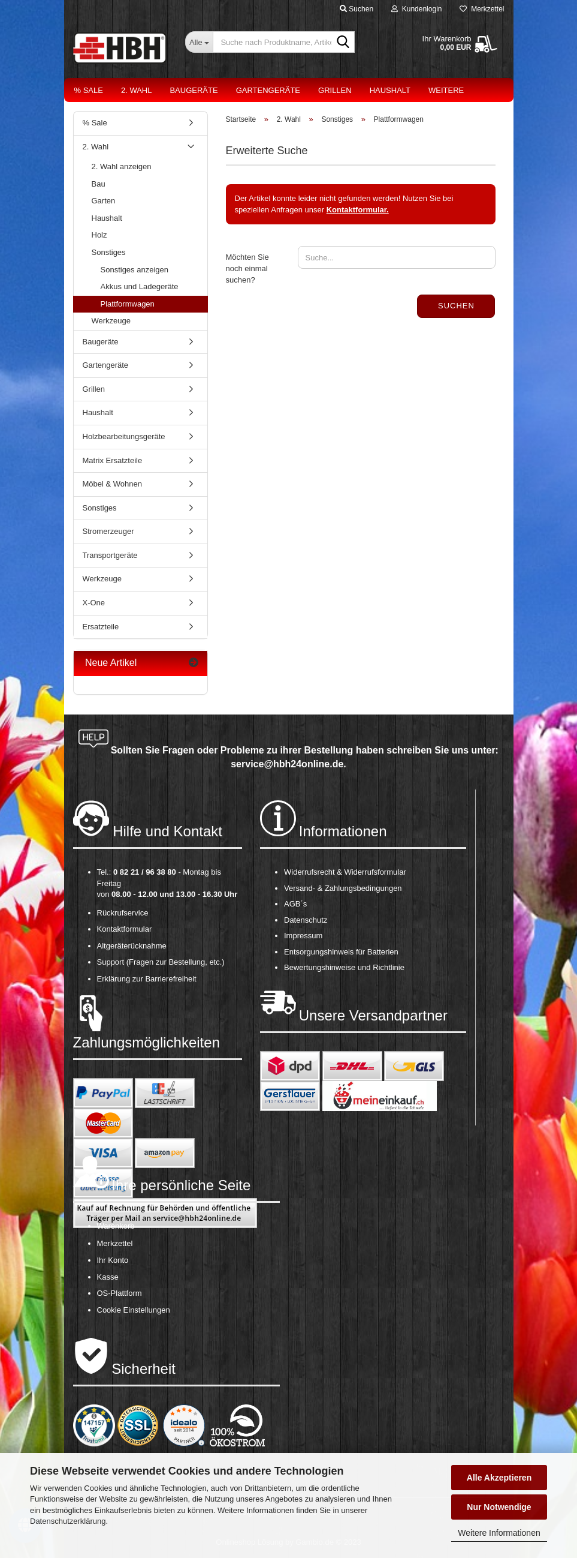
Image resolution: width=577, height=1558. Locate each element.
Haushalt (390, 90)
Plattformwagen (128, 303)
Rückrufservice (123, 912)
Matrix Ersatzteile (113, 460)
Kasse (108, 1276)
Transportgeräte (110, 555)
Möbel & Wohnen (113, 483)
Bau (98, 183)
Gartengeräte (268, 90)
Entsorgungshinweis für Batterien (341, 951)
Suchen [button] (356, 9)
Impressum (303, 935)
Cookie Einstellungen (133, 1309)
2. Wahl (136, 90)
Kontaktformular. (358, 209)
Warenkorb (116, 1225)
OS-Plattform (119, 1293)
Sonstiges (109, 252)
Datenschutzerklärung (67, 1521)
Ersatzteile (101, 626)
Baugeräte (193, 90)
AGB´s (295, 903)
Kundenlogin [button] (416, 9)
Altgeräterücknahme (132, 945)
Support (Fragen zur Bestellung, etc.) (161, 961)
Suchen (456, 305)
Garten (104, 200)
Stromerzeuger (108, 531)
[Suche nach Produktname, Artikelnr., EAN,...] (199, 42)
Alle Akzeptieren (499, 1477)
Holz (99, 234)
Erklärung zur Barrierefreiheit (147, 978)
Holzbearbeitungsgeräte (124, 436)
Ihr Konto (113, 1260)
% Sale (88, 90)
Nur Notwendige (499, 1507)
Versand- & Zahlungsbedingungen (343, 888)
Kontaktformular (124, 928)
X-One (94, 602)
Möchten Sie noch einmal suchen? (247, 268)
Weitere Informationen (499, 1533)
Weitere (446, 90)
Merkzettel (482, 9)
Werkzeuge (111, 320)
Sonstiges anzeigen (134, 269)
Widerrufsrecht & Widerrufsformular (345, 871)
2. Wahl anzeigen (122, 166)
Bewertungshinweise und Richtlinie (344, 967)
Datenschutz (305, 919)
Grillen (335, 90)
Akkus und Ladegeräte (140, 286)
